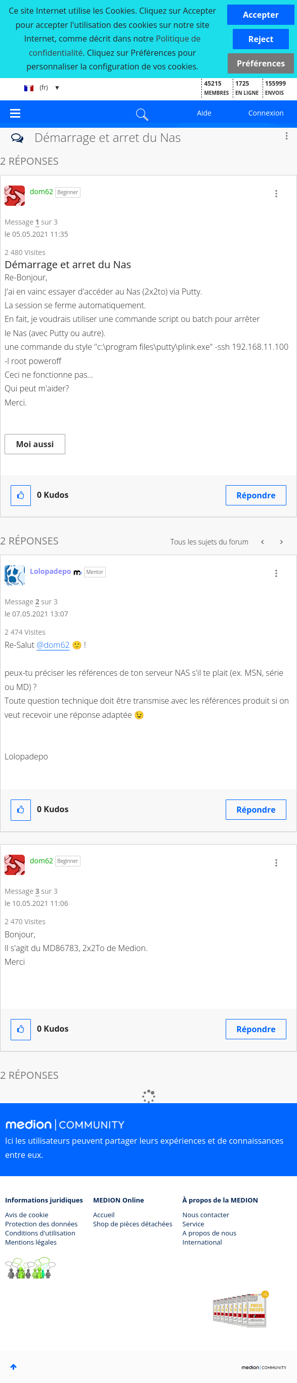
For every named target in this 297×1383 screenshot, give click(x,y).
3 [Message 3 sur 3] (37, 891)
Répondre (255, 495)
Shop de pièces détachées (133, 1223)
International (202, 1242)
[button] (260, 15)
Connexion (266, 113)
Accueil (104, 1214)
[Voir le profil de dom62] (41, 191)
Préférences (261, 63)
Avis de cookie (26, 1214)
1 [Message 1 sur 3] (37, 222)
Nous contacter (206, 1214)
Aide (204, 113)
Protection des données (41, 1223)
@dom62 (52, 644)
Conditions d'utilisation (40, 1233)
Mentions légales (31, 1242)
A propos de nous (210, 1233)
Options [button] (286, 136)
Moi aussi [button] (35, 444)
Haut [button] (13, 1367)
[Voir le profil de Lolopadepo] (50, 571)
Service (193, 1223)
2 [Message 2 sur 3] (37, 601)
